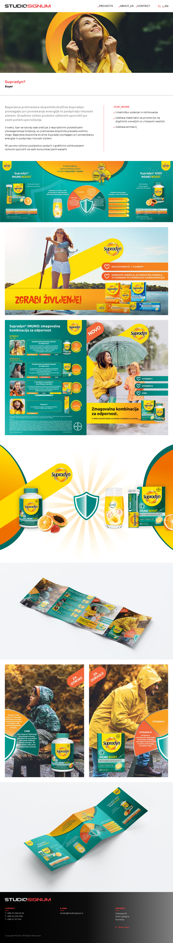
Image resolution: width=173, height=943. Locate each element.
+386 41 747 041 (14, 919)
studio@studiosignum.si (71, 913)
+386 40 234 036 (15, 916)
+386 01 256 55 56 (15, 913)
